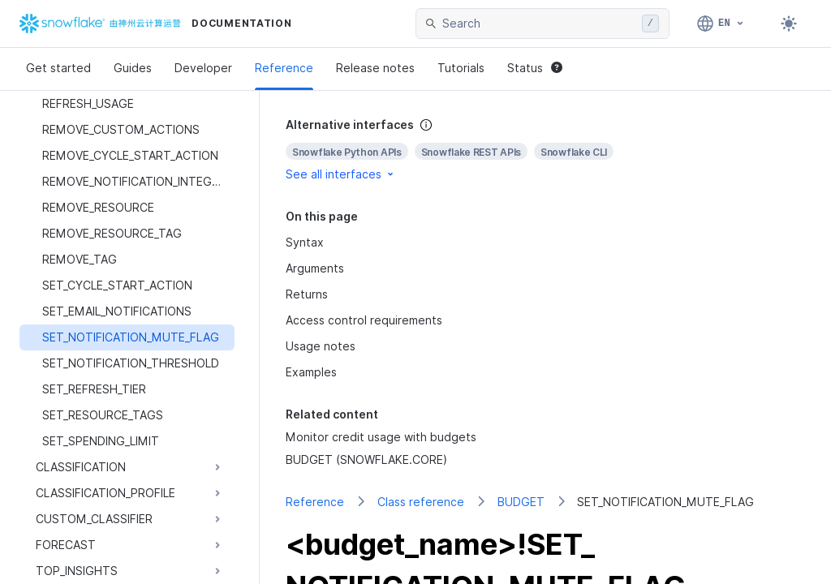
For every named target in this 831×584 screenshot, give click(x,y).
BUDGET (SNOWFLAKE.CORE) (366, 459)
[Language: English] (721, 23)
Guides (133, 68)
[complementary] (545, 149)
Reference (284, 68)
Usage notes (320, 346)
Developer (203, 68)
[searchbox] (538, 23)
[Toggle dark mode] (789, 23)
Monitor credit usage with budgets (381, 437)
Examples (311, 372)
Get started (58, 68)
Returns (307, 294)
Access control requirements (364, 320)
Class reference (420, 502)
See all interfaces (341, 174)
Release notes (375, 68)
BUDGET (521, 502)
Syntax (305, 242)
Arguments (315, 268)
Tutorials (460, 68)
